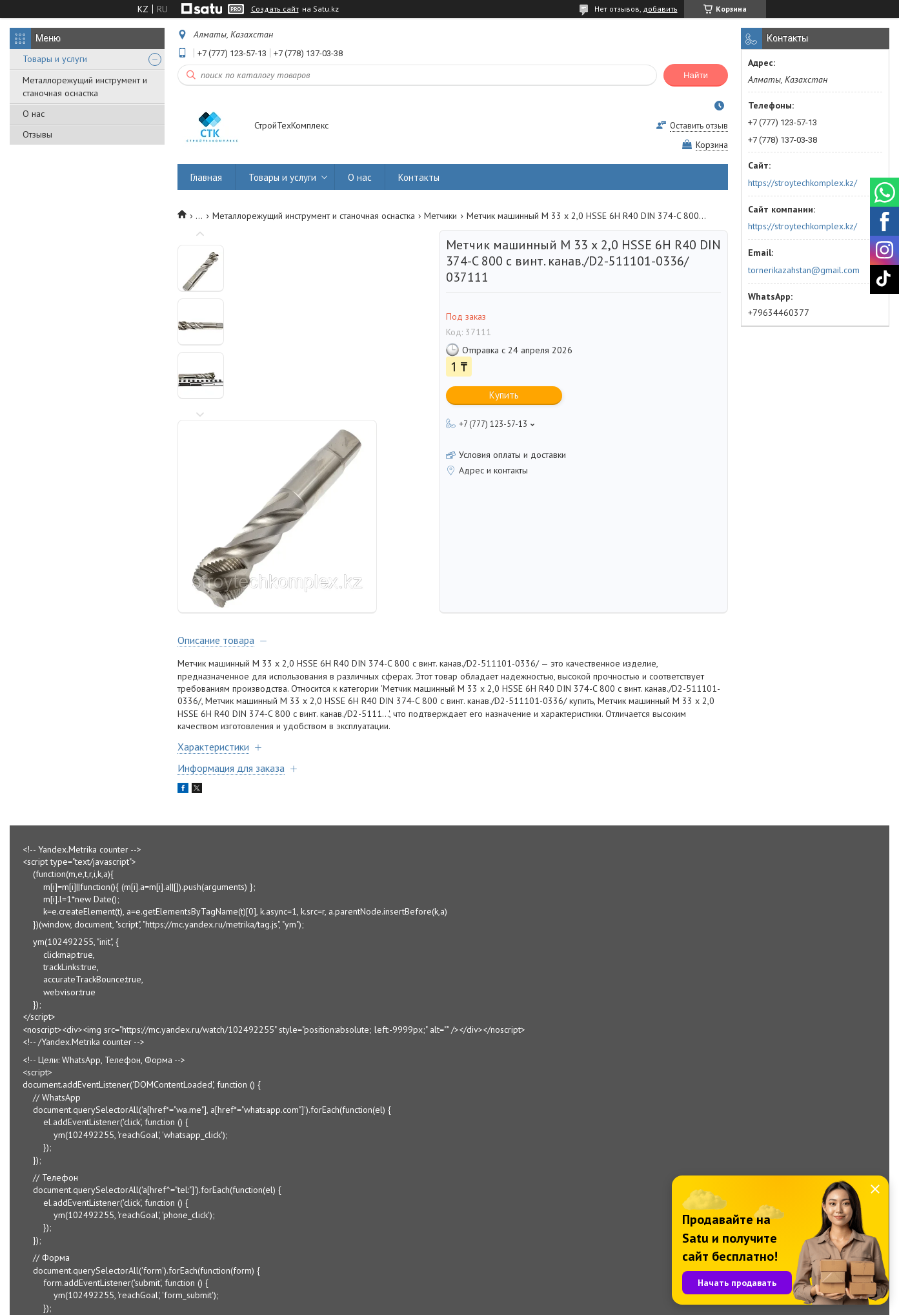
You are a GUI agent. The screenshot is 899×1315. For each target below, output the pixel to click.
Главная (206, 177)
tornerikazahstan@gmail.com (804, 270)
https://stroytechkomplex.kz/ (802, 183)
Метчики (440, 216)
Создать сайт (275, 9)
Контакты (418, 177)
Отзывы (37, 134)
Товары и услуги (55, 59)
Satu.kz (506, 1291)
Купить (504, 395)
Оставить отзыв (699, 125)
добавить (660, 9)
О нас (34, 113)
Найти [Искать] (695, 75)
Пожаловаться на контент (494, 1302)
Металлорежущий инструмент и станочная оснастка (85, 86)
